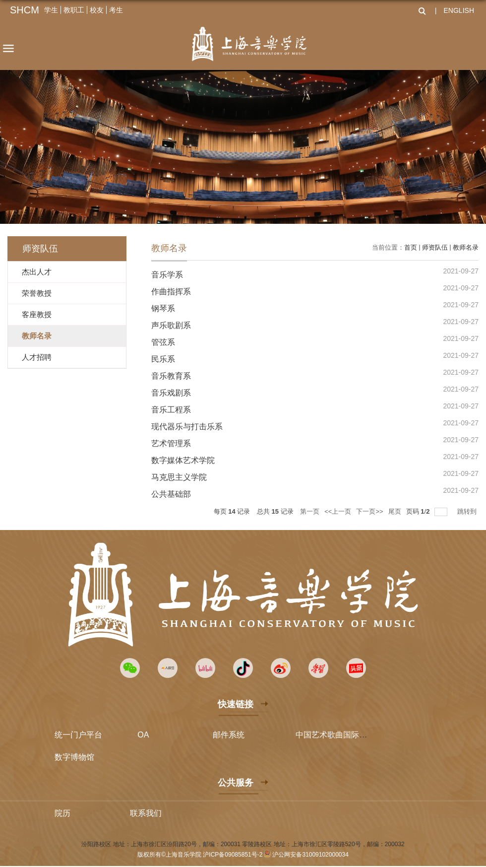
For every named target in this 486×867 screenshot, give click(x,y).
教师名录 (466, 247)
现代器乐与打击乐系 (187, 426)
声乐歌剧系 (171, 325)
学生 (51, 10)
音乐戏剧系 (171, 393)
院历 (62, 813)
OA (143, 735)
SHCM (24, 9)
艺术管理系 (171, 443)
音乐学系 (167, 274)
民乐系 (163, 359)
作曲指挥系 (171, 291)
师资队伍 (435, 247)
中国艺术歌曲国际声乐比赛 (343, 735)
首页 (410, 247)
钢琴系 (163, 308)
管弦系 (163, 342)
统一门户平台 (78, 735)
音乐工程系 (171, 409)
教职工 (73, 10)
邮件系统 (228, 735)
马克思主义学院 (179, 477)
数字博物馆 (74, 757)
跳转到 (468, 511)
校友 (97, 10)
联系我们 (146, 813)
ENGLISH (459, 10)
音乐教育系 (171, 376)
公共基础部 (171, 494)
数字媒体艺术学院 (183, 460)
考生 (116, 10)
